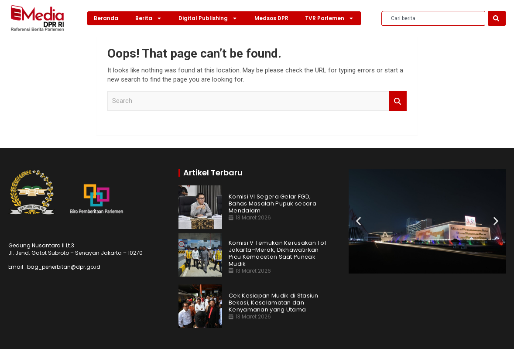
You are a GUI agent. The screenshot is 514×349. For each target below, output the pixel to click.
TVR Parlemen (329, 18)
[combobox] (433, 18)
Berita (148, 18)
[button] (358, 221)
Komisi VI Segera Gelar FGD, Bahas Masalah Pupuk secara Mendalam (272, 203)
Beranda (106, 18)
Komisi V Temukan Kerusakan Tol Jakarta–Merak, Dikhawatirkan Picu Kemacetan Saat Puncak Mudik (277, 253)
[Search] (497, 18)
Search (398, 101)
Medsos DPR (271, 18)
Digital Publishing (207, 18)
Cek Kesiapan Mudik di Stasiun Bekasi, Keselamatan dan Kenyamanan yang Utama (274, 302)
